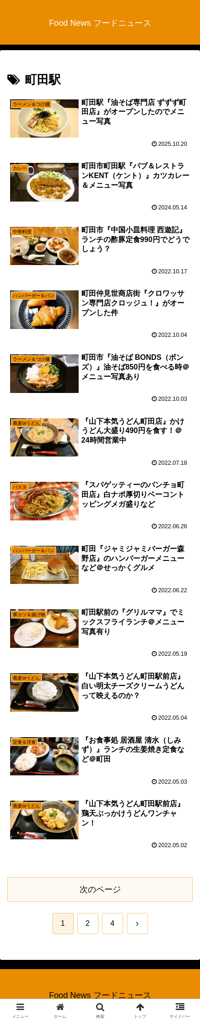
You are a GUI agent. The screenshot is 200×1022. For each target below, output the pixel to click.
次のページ (100, 889)
